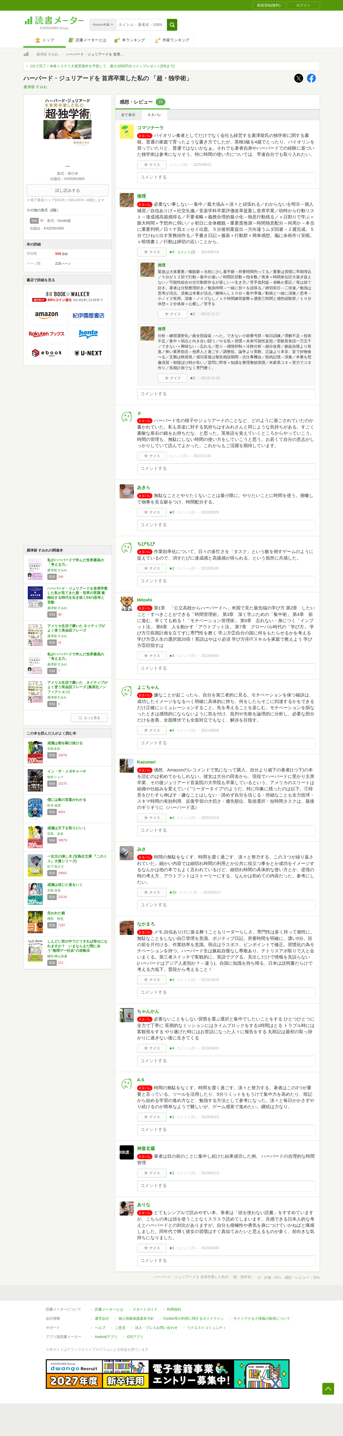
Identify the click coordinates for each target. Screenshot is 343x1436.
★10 (172, 892)
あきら (143, 487)
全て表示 (128, 115)
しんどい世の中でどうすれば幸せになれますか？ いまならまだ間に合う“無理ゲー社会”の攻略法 (77, 946)
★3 (172, 656)
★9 (172, 252)
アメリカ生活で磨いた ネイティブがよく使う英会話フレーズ (76, 628)
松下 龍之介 (55, 866)
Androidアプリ (106, 1337)
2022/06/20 (210, 568)
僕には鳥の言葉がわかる (66, 800)
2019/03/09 (210, 1248)
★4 (172, 818)
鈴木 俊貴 (54, 805)
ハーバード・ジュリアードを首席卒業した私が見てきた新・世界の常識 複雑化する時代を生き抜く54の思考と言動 (77, 595)
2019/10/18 (210, 980)
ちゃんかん (148, 1011)
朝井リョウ (55, 777)
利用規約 (174, 1309)
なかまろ (146, 923)
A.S (140, 1079)
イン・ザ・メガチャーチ (66, 771)
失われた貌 (56, 913)
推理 (141, 196)
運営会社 (102, 1318)
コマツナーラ (150, 127)
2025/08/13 (202, 164)
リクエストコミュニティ (206, 1327)
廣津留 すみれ (47, 54)
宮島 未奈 (55, 833)
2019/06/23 (210, 1117)
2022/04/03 (210, 656)
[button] (172, 25)
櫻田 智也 (55, 918)
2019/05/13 (210, 1173)
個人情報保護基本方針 (136, 1318)
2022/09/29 (210, 512)
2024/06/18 (210, 252)
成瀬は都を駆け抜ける (65, 743)
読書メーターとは (109, 1309)
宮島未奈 (53, 748)
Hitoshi (144, 599)
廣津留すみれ (57, 697)
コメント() (178, 164)
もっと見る (89, 718)
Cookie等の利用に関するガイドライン (193, 1318)
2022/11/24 (202, 456)
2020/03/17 (212, 892)
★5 (172, 512)
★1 (172, 1117)
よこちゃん (148, 687)
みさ (141, 849)
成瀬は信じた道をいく (65, 885)
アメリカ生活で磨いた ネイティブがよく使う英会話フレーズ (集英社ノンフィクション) (77, 687)
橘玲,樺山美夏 (57, 956)
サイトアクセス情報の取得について (261, 1318)
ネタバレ (154, 115)
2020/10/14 (210, 818)
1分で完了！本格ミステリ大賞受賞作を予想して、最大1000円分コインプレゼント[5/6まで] (102, 66)
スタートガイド (145, 1309)
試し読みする (67, 190)
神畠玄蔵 (146, 1148)
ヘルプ (100, 1327)
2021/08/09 (210, 730)
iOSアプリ (135, 1337)
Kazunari (146, 761)
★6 (172, 730)
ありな (143, 1204)
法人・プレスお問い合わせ (156, 1327)
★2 (192, 314)
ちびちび (146, 543)
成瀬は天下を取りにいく (66, 828)
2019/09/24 (210, 1048)
